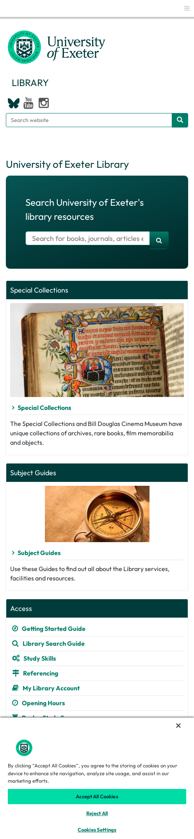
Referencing (40, 673)
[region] (97, 778)
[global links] (187, 8)
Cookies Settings (97, 829)
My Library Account (51, 688)
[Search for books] (87, 238)
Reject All (97, 813)
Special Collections (44, 407)
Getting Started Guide (53, 628)
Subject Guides (39, 553)
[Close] (178, 725)
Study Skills (39, 658)
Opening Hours (43, 703)
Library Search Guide (54, 643)
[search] (159, 240)
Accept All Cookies (97, 796)
